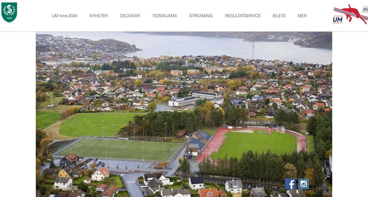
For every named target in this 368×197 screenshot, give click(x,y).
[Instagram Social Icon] (303, 183)
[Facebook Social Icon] (290, 183)
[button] (132, 16)
